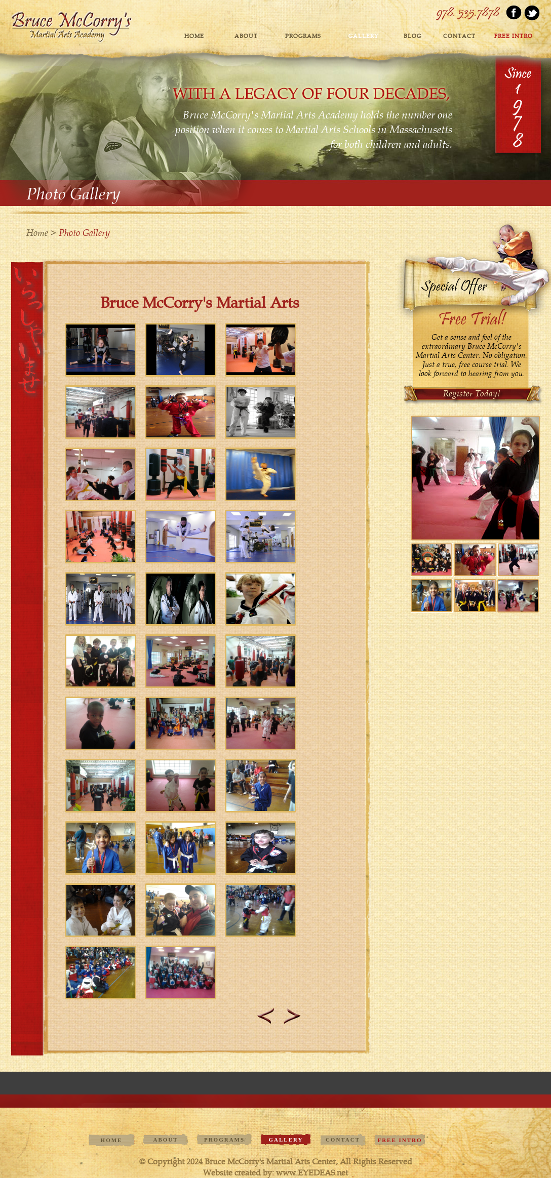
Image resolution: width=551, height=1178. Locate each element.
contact (459, 36)
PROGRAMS (303, 36)
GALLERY (363, 36)
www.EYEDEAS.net (312, 1172)
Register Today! (471, 393)
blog (412, 36)
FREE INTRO (513, 36)
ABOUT (246, 36)
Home (194, 36)
